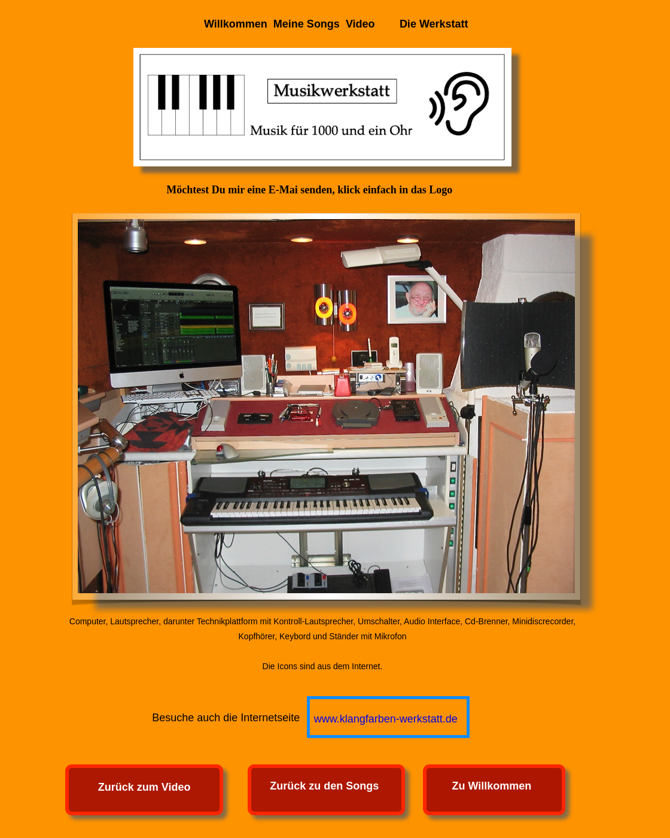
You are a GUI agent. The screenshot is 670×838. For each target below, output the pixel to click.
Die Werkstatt (434, 24)
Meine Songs (306, 24)
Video (360, 24)
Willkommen (235, 24)
